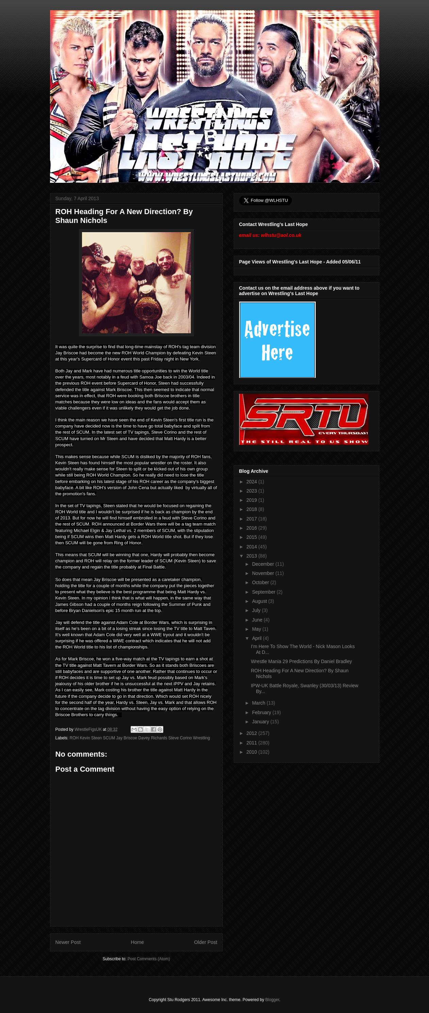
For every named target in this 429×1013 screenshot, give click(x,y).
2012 (252, 733)
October (261, 582)
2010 (252, 752)
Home (137, 942)
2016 (252, 528)
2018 (252, 509)
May (257, 629)
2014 (252, 546)
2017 (252, 518)
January (261, 721)
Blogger (272, 999)
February (262, 712)
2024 (252, 481)
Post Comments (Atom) (149, 958)
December (263, 564)
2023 (252, 491)
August (260, 601)
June (258, 620)
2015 (252, 537)
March (259, 703)
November (263, 573)
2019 (252, 500)
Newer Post (68, 942)
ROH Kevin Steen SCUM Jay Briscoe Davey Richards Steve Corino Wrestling (140, 738)
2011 (252, 742)
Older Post (205, 942)
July (257, 610)
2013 (252, 556)
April (257, 638)
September (264, 592)
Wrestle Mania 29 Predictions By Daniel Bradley (301, 661)
